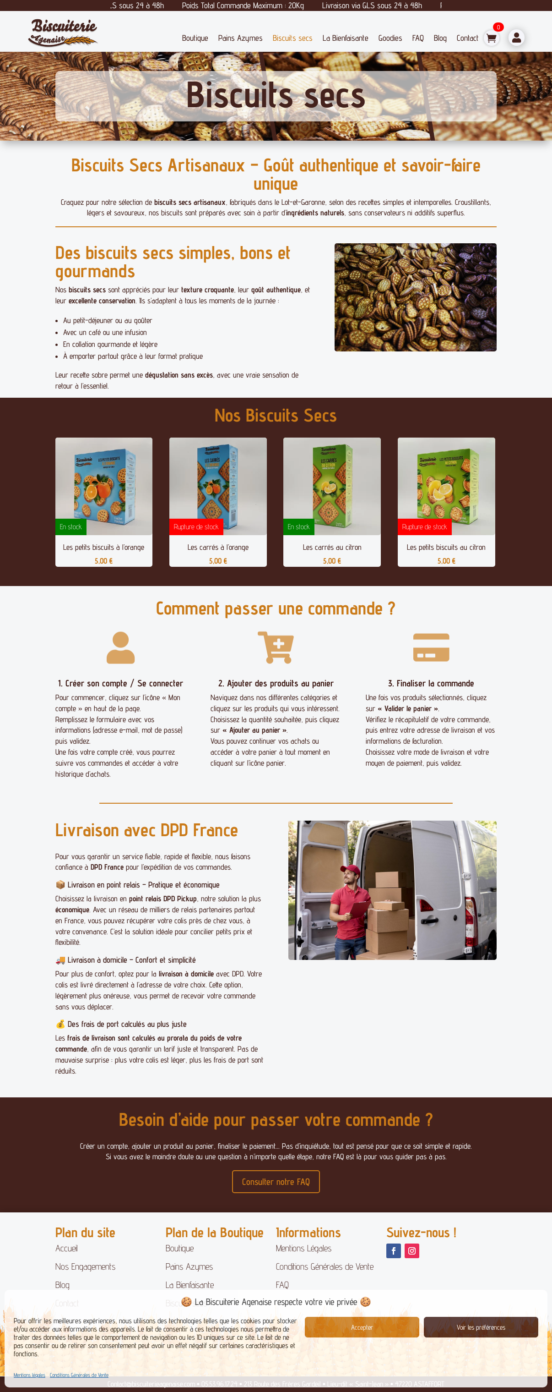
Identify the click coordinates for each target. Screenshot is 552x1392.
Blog (440, 38)
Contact (468, 38)
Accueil (66, 1248)
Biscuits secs (293, 38)
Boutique (195, 38)
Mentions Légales (303, 1248)
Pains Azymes (240, 38)
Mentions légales (29, 1374)
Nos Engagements (85, 1266)
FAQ (418, 38)
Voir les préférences (481, 1327)
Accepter (362, 1327)
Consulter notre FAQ (276, 1181)
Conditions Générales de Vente (79, 1374)
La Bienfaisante (345, 38)
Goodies (390, 38)
